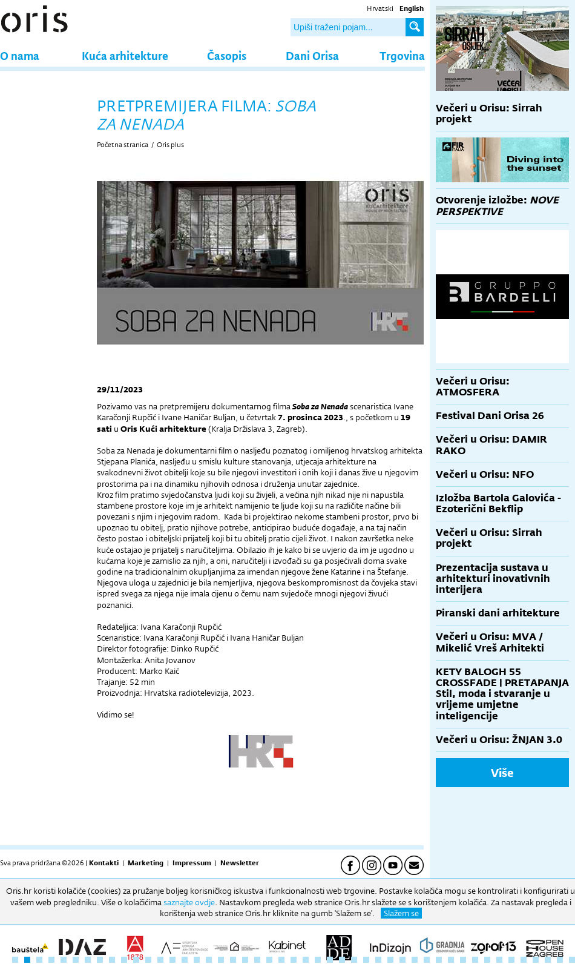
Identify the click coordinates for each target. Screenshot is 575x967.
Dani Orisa (312, 55)
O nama (19, 55)
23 (281, 960)
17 (209, 960)
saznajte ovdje (189, 902)
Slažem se (401, 913)
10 (124, 960)
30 (366, 960)
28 (342, 960)
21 (257, 960)
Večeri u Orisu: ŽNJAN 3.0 (499, 739)
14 (172, 960)
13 (160, 960)
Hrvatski (380, 8)
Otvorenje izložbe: (497, 205)
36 (439, 960)
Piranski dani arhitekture (498, 613)
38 (463, 960)
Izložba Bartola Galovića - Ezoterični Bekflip (498, 503)
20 (245, 960)
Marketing (145, 863)
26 (318, 960)
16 (197, 960)
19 (233, 960)
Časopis (226, 55)
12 (148, 960)
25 (306, 960)
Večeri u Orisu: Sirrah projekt (489, 113)
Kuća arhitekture (125, 55)
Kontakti (104, 863)
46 (560, 960)
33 (402, 960)
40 (487, 960)
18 (221, 960)
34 (415, 960)
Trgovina (402, 55)
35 (427, 960)
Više (502, 772)
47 (572, 960)
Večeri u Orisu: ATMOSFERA (473, 386)
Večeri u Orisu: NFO (485, 474)
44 (536, 960)
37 (451, 960)
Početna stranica (122, 145)
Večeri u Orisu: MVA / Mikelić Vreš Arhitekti (490, 642)
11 (136, 960)
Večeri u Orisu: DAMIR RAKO (491, 445)
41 (499, 960)
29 (354, 960)
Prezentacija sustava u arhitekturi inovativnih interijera (493, 578)
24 (294, 960)
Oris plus (170, 145)
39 (475, 960)
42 (511, 960)
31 (378, 960)
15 (185, 960)
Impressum (191, 863)
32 (390, 960)
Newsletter (239, 863)
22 (269, 960)
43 (524, 960)
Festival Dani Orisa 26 (490, 415)
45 (548, 960)
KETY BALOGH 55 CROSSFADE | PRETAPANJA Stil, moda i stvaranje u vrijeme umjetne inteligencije (502, 693)
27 (330, 960)
